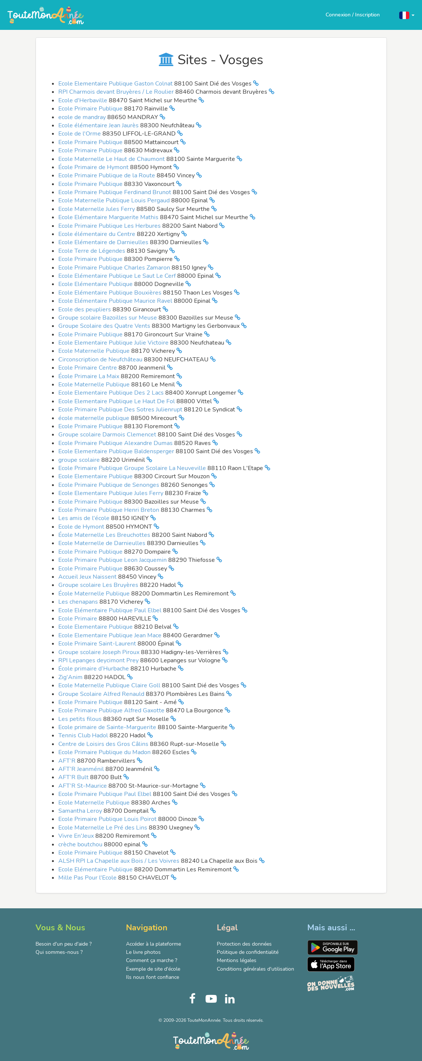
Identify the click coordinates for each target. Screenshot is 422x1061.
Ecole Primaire (78, 618)
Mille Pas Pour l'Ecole (88, 878)
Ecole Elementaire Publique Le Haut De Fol (117, 401)
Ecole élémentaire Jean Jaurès (99, 125)
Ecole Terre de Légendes (92, 251)
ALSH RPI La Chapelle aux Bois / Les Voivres (119, 861)
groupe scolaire (79, 460)
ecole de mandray (82, 117)
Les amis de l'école (84, 518)
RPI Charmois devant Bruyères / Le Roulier (116, 92)
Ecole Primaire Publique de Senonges (109, 485)
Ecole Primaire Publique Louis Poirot (108, 819)
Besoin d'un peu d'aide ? (64, 944)
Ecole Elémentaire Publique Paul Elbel (110, 610)
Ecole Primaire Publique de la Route (107, 175)
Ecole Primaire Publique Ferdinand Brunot (115, 192)
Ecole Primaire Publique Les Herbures (110, 226)
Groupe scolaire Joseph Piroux (99, 652)
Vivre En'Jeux (76, 836)
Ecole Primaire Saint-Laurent (98, 644)
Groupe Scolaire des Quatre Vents (105, 326)
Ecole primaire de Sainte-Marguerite (108, 727)
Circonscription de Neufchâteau (101, 359)
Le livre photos (143, 952)
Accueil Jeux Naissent (88, 577)
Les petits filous (80, 719)
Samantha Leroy (81, 811)
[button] (407, 14)
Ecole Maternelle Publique (94, 351)
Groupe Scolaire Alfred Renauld (102, 694)
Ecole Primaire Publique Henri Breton (109, 510)
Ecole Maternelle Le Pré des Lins (103, 828)
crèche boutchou (81, 844)
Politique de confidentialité (247, 952)
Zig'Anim (71, 677)
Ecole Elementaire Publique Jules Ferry (111, 493)
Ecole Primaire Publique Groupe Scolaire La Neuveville (132, 468)
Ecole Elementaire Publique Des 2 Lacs (111, 393)
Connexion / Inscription (353, 14)
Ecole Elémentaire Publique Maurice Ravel (116, 301)
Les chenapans (78, 602)
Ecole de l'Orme (80, 134)
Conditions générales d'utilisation (255, 969)
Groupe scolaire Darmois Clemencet (108, 434)
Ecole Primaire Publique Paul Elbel (105, 794)
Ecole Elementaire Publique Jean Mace (110, 635)
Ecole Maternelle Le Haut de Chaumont (112, 159)
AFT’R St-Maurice (83, 786)
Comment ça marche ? (151, 960)
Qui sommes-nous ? (59, 952)
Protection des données (244, 944)
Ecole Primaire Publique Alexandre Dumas (116, 443)
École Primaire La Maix (89, 376)
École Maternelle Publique (94, 593)
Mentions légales (236, 960)
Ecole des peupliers (85, 309)
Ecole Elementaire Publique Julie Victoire (114, 343)
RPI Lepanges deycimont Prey (99, 660)
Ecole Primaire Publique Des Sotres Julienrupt (121, 409)
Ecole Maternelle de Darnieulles (102, 543)
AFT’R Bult (74, 777)
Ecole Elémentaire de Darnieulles (104, 242)
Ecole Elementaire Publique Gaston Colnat (116, 84)
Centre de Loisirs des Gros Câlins (104, 744)
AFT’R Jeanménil (81, 769)
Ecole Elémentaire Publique (96, 284)
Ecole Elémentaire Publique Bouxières (110, 293)
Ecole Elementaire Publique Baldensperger (117, 451)
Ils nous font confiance (152, 977)
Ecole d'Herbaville (83, 100)
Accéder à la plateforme (153, 944)
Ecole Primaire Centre (88, 368)
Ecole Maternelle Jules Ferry (97, 209)
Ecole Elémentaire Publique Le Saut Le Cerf (117, 276)
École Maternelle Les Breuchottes (105, 535)
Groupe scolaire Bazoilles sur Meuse (108, 318)
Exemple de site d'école (153, 969)
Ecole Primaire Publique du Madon (105, 752)
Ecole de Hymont (82, 527)
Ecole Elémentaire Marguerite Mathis (109, 217)
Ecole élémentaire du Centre (97, 234)
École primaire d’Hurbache (94, 669)
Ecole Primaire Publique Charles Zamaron (115, 268)
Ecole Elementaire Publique (96, 476)
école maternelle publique (94, 418)
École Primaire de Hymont (94, 167)
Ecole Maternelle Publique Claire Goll (110, 685)
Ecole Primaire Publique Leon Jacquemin (113, 560)
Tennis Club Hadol (84, 735)
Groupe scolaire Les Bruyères (99, 585)
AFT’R (67, 761)
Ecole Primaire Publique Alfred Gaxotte (112, 710)
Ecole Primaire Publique (91, 109)
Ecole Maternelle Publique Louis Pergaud (114, 200)
